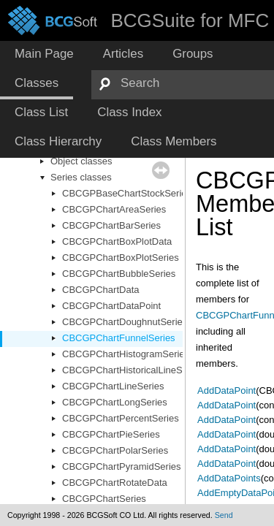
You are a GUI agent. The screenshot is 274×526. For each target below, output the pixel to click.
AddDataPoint (226, 390)
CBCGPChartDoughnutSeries (124, 321)
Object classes (81, 161)
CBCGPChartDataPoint (111, 305)
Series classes (81, 177)
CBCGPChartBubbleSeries (118, 273)
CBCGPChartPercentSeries (120, 418)
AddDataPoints (229, 478)
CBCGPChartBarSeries (111, 225)
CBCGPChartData (100, 289)
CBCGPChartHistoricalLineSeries (132, 370)
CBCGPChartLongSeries (114, 402)
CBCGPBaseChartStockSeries (126, 193)
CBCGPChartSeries (104, 498)
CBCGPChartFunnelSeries (118, 337)
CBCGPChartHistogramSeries (125, 353)
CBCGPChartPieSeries (111, 434)
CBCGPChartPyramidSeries (121, 466)
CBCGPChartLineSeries (113, 386)
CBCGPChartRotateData (114, 482)
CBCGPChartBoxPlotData (117, 241)
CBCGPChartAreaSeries (114, 209)
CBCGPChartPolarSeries (115, 450)
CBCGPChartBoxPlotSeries (120, 257)
